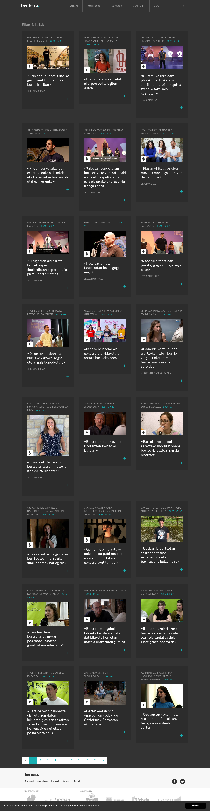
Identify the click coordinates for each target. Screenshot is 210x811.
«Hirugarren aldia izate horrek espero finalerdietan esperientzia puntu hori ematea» (47, 267)
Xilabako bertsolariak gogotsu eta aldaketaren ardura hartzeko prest (103, 353)
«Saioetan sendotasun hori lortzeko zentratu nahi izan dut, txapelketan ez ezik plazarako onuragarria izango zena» (105, 177)
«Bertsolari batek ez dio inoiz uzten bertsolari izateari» (102, 446)
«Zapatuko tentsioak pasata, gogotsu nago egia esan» (161, 265)
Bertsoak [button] (118, 5)
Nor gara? (29, 781)
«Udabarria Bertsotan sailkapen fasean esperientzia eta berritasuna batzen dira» (160, 555)
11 (95, 760)
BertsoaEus (34, 5)
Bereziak (66, 781)
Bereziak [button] (139, 5)
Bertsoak (55, 781)
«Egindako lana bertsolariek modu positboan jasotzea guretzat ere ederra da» (45, 638)
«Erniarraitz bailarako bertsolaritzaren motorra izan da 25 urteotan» (46, 466)
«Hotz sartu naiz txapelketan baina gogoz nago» (102, 267)
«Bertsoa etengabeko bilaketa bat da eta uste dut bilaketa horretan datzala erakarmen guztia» (104, 635)
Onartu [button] (195, 806)
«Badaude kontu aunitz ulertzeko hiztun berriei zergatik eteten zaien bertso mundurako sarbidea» (159, 358)
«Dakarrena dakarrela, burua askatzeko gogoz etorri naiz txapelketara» (46, 358)
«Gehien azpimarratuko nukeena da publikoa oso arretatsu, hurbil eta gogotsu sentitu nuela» (103, 556)
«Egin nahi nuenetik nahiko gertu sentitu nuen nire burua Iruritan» (48, 80)
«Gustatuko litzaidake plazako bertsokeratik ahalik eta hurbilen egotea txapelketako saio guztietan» (161, 84)
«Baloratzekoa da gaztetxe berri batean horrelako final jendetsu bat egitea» (47, 558)
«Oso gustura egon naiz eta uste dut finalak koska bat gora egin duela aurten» (160, 721)
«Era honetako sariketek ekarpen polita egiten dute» (103, 83)
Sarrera (74, 5)
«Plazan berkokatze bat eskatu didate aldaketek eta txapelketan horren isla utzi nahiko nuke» (48, 175)
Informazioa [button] (95, 5)
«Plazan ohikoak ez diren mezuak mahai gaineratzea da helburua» (161, 172)
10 (87, 760)
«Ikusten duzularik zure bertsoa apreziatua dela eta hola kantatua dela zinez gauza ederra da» (159, 635)
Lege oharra (42, 781)
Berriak (77, 781)
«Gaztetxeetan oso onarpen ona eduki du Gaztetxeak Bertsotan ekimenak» (101, 717)
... (63, 760)
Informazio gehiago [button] (89, 805)
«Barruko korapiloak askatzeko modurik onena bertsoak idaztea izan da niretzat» (161, 448)
